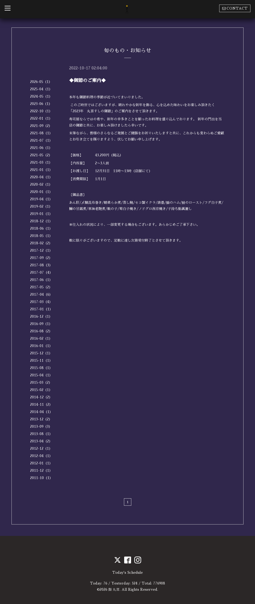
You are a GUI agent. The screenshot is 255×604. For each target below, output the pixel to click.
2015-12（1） (41, 353)
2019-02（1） (41, 206)
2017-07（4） (41, 272)
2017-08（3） (41, 265)
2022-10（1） (41, 111)
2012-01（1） (41, 463)
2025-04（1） (41, 89)
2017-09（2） (41, 257)
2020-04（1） (41, 177)
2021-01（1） (41, 169)
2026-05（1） (41, 81)
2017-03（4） (41, 301)
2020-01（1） (41, 191)
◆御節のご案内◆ (87, 80)
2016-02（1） (41, 338)
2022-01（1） (41, 118)
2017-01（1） (41, 309)
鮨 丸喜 (114, 589)
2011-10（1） (41, 478)
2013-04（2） (41, 441)
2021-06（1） (41, 147)
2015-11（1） (41, 360)
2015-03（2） (41, 382)
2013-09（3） (41, 426)
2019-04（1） (41, 199)
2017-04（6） (41, 294)
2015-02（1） (41, 390)
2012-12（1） (41, 448)
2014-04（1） (41, 412)
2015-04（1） (41, 375)
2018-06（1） (41, 228)
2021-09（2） (41, 125)
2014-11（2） (41, 404)
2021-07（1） (41, 140)
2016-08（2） (41, 331)
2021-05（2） (41, 155)
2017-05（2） (41, 287)
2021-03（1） (41, 162)
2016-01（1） (41, 346)
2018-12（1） (41, 221)
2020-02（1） (41, 184)
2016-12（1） (41, 316)
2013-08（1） (41, 434)
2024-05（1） (41, 96)
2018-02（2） (41, 243)
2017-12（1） (41, 250)
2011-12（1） (41, 470)
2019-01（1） (41, 213)
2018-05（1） (41, 235)
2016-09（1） (41, 323)
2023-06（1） (41, 103)
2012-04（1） (41, 456)
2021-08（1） (41, 133)
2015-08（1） (41, 368)
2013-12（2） (41, 419)
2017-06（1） (41, 279)
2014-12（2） (41, 397)
